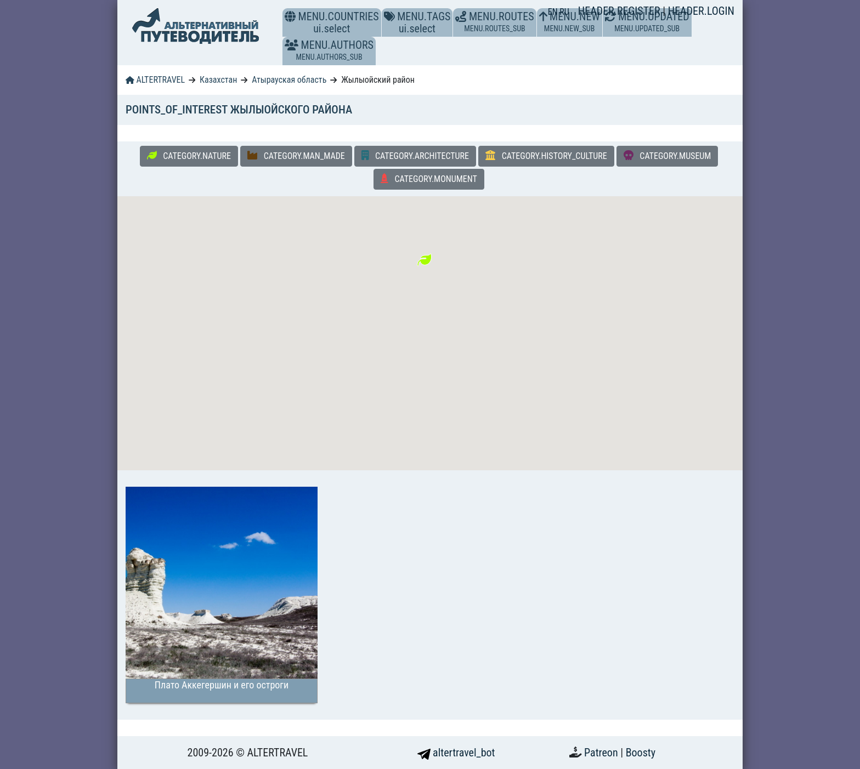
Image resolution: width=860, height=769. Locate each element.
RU (564, 12)
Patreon (602, 752)
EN (554, 12)
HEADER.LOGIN (701, 11)
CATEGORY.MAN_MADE (296, 155)
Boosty (640, 752)
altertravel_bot (456, 752)
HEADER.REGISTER (620, 11)
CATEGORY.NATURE (189, 155)
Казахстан (218, 80)
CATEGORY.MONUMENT (429, 178)
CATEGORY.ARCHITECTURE (415, 155)
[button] (291, 44)
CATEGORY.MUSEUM (667, 155)
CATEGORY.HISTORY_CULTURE (546, 155)
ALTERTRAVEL (155, 80)
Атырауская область (289, 80)
